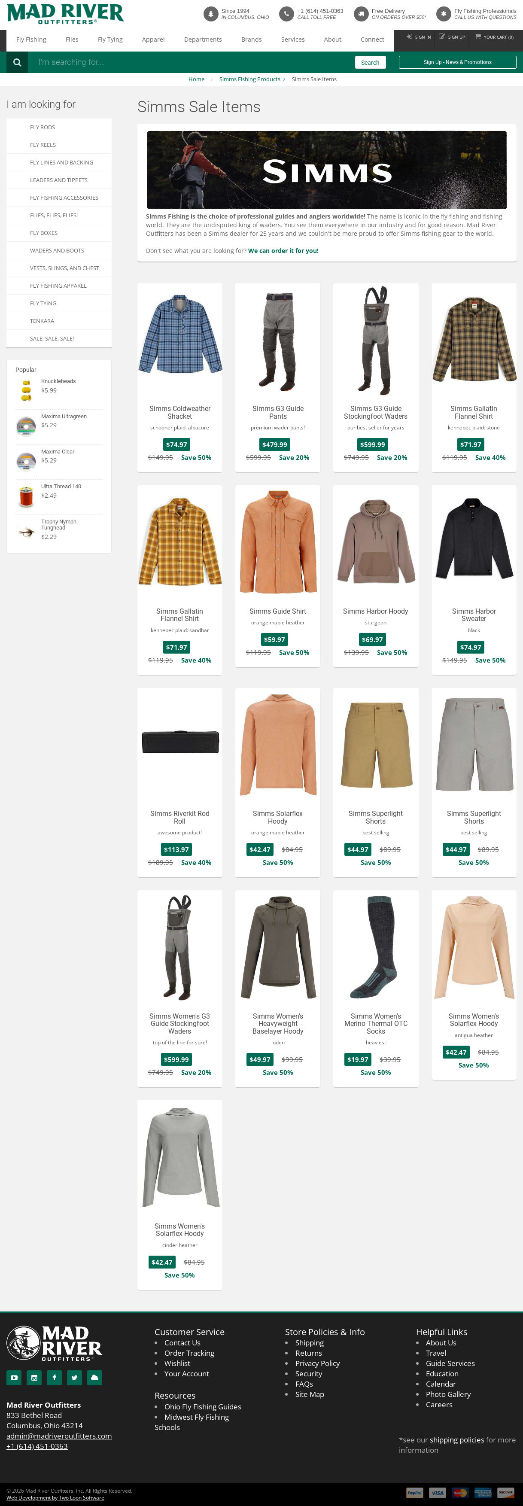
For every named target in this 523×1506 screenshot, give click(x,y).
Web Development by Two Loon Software (55, 1497)
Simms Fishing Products (249, 79)
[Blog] (94, 1377)
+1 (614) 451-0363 (320, 11)
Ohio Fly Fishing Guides (202, 1407)
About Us (441, 1343)
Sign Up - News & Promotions (458, 62)
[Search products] (148, 62)
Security (308, 1373)
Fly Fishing (25, 41)
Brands (186, 41)
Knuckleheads (58, 381)
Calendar (441, 1384)
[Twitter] (74, 1377)
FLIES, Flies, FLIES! (54, 215)
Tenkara (42, 321)
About (244, 41)
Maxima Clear (57, 451)
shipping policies (457, 1440)
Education (442, 1373)
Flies (54, 41)
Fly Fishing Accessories (64, 197)
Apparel (112, 41)
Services (215, 41)
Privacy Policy (317, 1363)
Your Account (186, 1373)
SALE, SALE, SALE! (52, 338)
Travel (436, 1353)
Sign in (404, 40)
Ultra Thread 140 (61, 486)
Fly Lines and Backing (61, 162)
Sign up (445, 40)
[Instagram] (34, 1377)
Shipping (309, 1343)
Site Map (309, 1394)
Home (196, 79)
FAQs (304, 1384)
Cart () (495, 40)
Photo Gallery (448, 1394)
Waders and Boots (57, 250)
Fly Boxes (44, 233)
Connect (273, 41)
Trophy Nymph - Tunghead (60, 524)
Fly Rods (42, 127)
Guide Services (450, 1363)
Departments (150, 41)
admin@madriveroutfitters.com (59, 1436)
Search (370, 62)
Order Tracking (189, 1353)
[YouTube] (13, 1377)
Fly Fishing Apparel (58, 285)
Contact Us (182, 1343)
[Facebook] (54, 1377)
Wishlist (177, 1363)
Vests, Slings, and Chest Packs (64, 270)
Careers (439, 1404)
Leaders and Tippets (59, 180)
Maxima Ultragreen (64, 416)
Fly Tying (81, 41)
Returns (308, 1353)
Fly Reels (43, 145)
